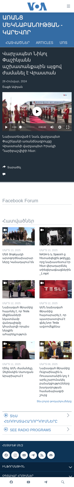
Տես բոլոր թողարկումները (54, 401)
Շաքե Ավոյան (12, 86)
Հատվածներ (18, 43)
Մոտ (63, 43)
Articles (44, 43)
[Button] (12, 168)
